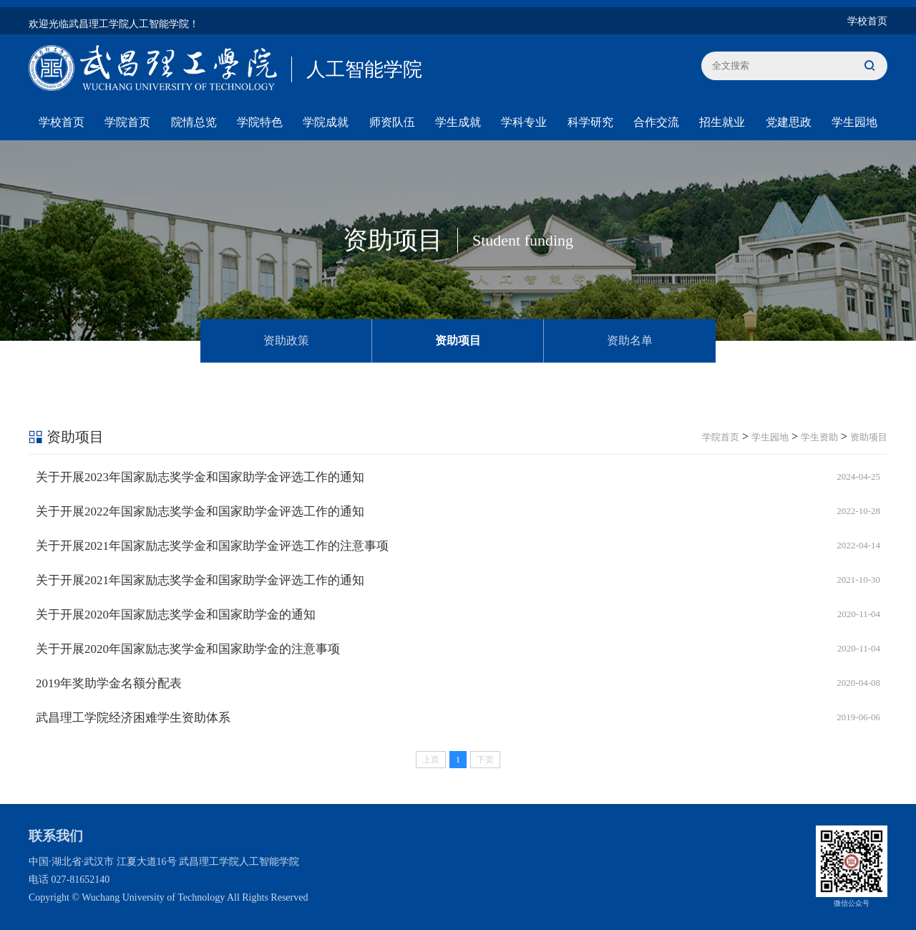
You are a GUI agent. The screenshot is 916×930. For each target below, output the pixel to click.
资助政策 (286, 340)
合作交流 (656, 122)
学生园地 (854, 122)
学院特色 (260, 122)
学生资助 (819, 437)
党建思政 (789, 122)
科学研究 (590, 122)
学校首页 (867, 21)
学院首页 (127, 122)
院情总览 (194, 122)
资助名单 (630, 340)
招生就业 (722, 122)
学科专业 (524, 122)
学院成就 (326, 122)
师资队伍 (392, 122)
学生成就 (458, 122)
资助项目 (458, 340)
